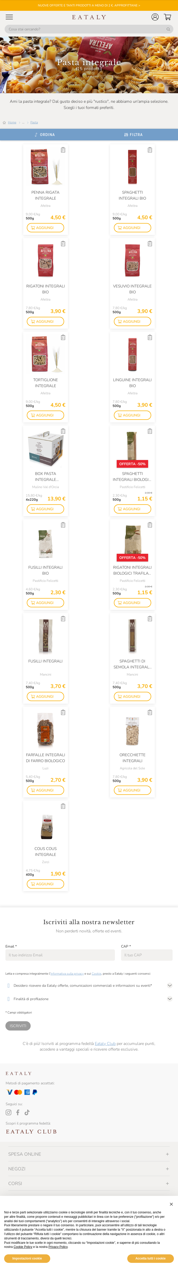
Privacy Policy (57, 1247)
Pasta (34, 122)
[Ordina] (44, 134)
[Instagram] (8, 1112)
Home (12, 122)
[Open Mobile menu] (9, 17)
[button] (155, 17)
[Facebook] (18, 1112)
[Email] (60, 955)
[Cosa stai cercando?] (89, 29)
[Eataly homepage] (89, 17)
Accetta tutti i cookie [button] (150, 1258)
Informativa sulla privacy (67, 974)
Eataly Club (105, 1043)
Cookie (96, 974)
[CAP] (146, 955)
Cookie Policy (23, 1247)
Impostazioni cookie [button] (27, 1258)
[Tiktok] (27, 1112)
